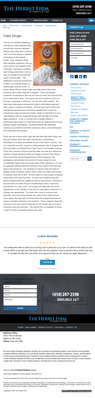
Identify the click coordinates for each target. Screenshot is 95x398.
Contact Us (65, 20)
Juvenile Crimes (77, 97)
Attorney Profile (24, 20)
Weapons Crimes (77, 90)
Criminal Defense (78, 85)
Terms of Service (57, 378)
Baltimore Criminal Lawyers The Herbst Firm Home (26, 9)
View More (47, 262)
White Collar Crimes (78, 106)
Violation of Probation (79, 102)
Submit (81, 68)
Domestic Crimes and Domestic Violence (79, 110)
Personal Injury (77, 128)
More (90, 20)
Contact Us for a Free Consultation (19, 280)
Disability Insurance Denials (79, 132)
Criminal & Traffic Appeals (78, 119)
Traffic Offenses (78, 124)
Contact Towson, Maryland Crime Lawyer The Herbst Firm (82, 9)
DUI (71, 115)
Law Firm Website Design (79, 390)
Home (6, 20)
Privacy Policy (46, 326)
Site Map (58, 326)
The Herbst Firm (21, 390)
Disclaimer (33, 326)
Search (89, 144)
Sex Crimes (75, 100)
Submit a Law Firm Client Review (47, 268)
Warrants (74, 104)
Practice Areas (46, 20)
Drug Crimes (76, 87)
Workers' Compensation (76, 137)
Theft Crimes (76, 92)
